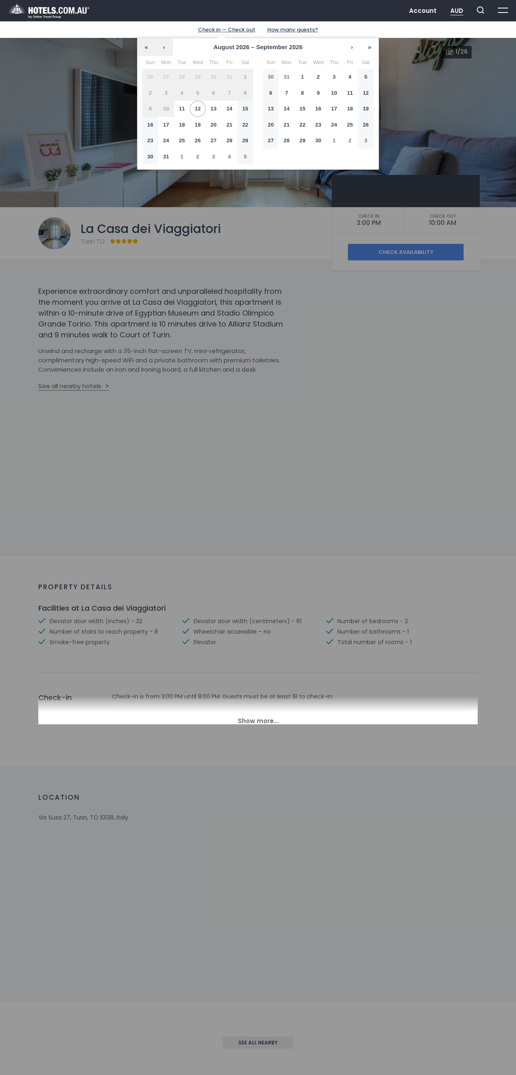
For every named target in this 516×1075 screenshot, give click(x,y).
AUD (456, 10)
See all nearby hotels (69, 386)
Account (423, 10)
